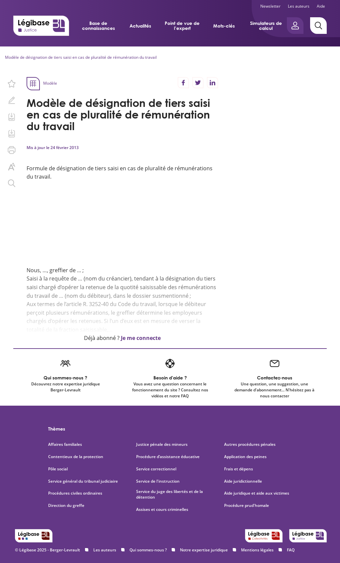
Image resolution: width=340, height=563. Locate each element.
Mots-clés (224, 26)
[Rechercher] (318, 25)
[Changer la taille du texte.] (11, 166)
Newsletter (270, 6)
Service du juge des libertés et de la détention (169, 494)
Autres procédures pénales (250, 444)
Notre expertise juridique (204, 550)
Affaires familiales (65, 444)
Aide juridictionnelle (243, 481)
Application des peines (245, 456)
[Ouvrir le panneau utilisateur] (295, 25)
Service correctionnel (156, 469)
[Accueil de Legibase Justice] (41, 26)
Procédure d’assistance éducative (168, 456)
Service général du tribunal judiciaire (83, 481)
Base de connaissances (98, 25)
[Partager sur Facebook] (183, 82)
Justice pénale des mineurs (162, 444)
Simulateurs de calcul (266, 25)
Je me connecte (141, 338)
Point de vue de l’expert (182, 25)
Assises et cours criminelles (162, 509)
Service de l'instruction (158, 481)
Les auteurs (298, 6)
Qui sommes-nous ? (148, 550)
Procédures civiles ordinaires (75, 493)
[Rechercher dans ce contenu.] (11, 183)
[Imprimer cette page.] (11, 150)
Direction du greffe (66, 505)
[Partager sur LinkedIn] (212, 82)
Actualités (140, 26)
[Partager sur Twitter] (198, 82)
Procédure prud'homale (246, 505)
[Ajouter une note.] (11, 100)
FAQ (291, 550)
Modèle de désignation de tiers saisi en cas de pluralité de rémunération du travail (81, 57)
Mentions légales (257, 550)
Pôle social (58, 469)
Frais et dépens (238, 469)
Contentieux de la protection (75, 456)
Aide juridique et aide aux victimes (256, 493)
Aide (321, 6)
